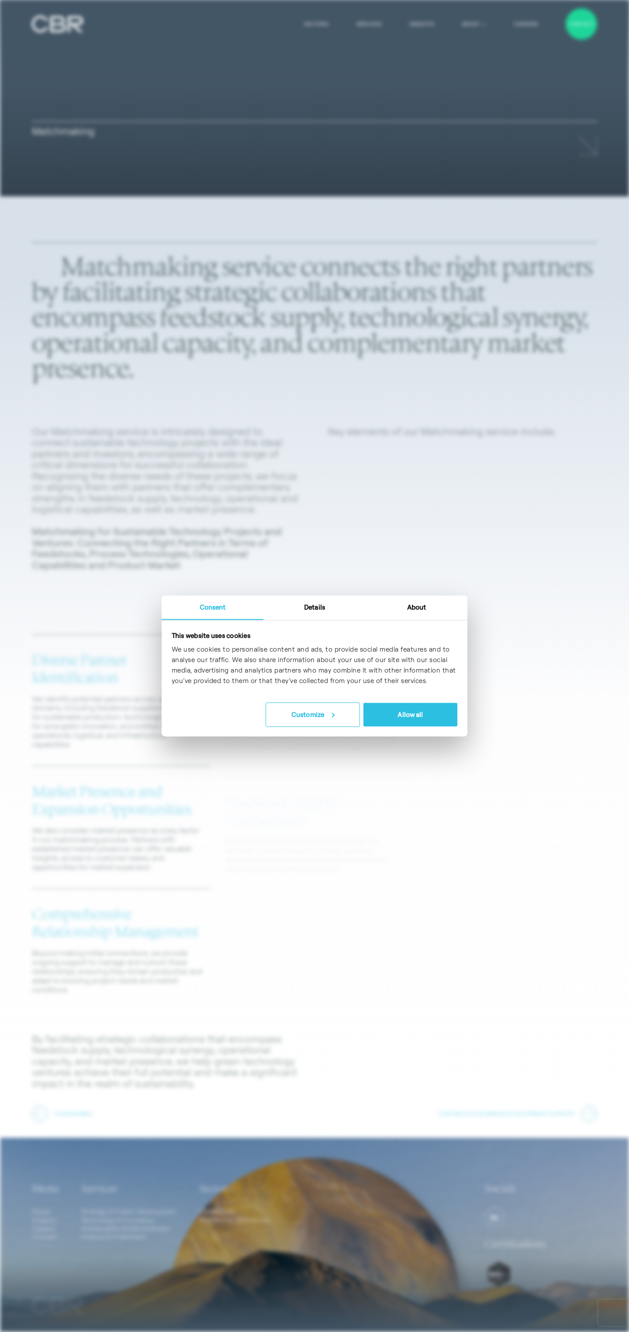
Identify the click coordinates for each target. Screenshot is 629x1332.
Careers (526, 24)
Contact (581, 24)
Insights (421, 24)
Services (369, 24)
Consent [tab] (213, 607)
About (474, 24)
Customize (313, 714)
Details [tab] (314, 607)
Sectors (316, 24)
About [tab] (416, 607)
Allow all (410, 714)
